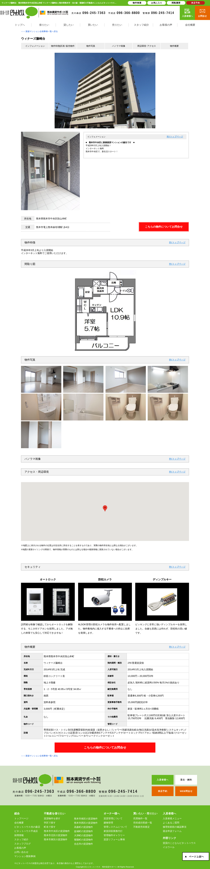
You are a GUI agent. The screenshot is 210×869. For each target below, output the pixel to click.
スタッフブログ (22, 843)
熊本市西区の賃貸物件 (86, 822)
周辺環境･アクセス (146, 46)
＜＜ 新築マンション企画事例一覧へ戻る (39, 31)
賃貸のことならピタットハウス (179, 843)
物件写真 (90, 46)
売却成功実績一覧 (142, 822)
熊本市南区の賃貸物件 (86, 818)
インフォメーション (35, 46)
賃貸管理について (113, 818)
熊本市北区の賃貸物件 (55, 835)
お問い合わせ (21, 852)
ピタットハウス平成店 (26, 831)
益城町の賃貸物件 (83, 831)
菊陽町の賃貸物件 (83, 839)
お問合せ (202, 12)
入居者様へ (187, 12)
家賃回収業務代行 (113, 831)
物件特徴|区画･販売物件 (63, 46)
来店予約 (195, 3)
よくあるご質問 (171, 822)
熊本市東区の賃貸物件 (55, 839)
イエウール (169, 847)
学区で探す (50, 822)
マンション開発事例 (24, 856)
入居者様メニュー (172, 818)
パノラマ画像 (118, 46)
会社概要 (19, 822)
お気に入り (156, 3)
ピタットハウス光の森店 (27, 826)
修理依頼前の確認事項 (174, 826)
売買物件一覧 (140, 818)
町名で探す (50, 826)
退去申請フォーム (172, 831)
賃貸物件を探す (52, 818)
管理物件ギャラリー (114, 835)
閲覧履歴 (176, 3)
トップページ (176, 136)
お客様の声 (20, 847)
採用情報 (19, 835)
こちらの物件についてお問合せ (164, 226)
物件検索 (137, 3)
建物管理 (108, 822)
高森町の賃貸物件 (83, 827)
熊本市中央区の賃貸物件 (57, 831)
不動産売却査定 (141, 826)
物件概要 (174, 46)
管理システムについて (115, 826)
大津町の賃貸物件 (83, 835)
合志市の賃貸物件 (83, 843)
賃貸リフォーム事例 (114, 839)
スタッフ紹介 (21, 839)
